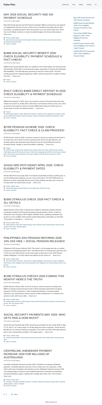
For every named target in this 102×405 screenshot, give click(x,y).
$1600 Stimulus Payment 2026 (55, 224)
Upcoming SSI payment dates (12, 42)
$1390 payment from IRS (13, 301)
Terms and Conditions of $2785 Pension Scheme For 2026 (43, 154)
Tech (73, 4)
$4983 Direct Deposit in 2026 (14, 114)
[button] (95, 4)
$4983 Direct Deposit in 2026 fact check (35, 114)
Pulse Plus (9, 4)
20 (12, 394)
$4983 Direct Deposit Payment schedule (20, 116)
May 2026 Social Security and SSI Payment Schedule (21, 40)
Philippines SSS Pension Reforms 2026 (51, 263)
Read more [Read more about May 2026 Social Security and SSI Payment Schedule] (7, 34)
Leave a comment (11, 44)
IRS (10, 303)
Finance (89, 4)
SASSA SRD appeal (12, 188)
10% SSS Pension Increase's (14, 261)
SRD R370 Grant (45, 188)
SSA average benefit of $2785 (43, 152)
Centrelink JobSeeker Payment (21, 382)
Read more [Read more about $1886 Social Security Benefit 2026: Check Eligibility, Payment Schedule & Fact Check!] (16, 76)
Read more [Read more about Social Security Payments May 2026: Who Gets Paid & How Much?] (49, 332)
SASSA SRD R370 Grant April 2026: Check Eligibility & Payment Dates (84, 53)
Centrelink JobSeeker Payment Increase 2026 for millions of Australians (28, 354)
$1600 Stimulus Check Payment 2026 (34, 224)
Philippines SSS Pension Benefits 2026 (26, 263)
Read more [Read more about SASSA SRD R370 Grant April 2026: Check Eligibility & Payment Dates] (37, 183)
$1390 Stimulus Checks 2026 (29, 301)
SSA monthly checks (48, 337)
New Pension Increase (50, 261)
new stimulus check (17, 303)
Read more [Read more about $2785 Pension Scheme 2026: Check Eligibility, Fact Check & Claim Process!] (50, 144)
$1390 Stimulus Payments (47, 301)
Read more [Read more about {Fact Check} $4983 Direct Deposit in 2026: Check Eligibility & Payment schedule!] (40, 108)
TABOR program (21, 227)
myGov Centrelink (19, 384)
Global (13, 38)
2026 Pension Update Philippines (33, 261)
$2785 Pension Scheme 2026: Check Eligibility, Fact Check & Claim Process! (84, 46)
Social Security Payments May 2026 (30, 337)
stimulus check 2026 (10, 227)
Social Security (42, 40)
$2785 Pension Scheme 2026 (14, 150)
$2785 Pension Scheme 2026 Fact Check (36, 150)
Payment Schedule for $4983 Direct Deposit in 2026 (48, 116)
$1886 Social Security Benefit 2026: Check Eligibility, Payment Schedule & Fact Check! (33, 56)
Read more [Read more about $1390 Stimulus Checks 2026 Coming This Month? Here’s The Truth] (33, 296)
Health (81, 4)
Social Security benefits (54, 40)
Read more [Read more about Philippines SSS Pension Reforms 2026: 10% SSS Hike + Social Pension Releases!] (57, 255)
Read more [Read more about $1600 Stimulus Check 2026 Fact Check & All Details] (29, 219)
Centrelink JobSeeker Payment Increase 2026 (44, 382)
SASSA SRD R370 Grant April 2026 (28, 188)
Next (16, 394)
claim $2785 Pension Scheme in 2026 (23, 152)
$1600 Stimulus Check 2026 (14, 224)
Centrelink (9, 382)
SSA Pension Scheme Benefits (16, 154)
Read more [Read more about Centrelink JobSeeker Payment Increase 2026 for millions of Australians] (7, 376)
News (17, 38)
